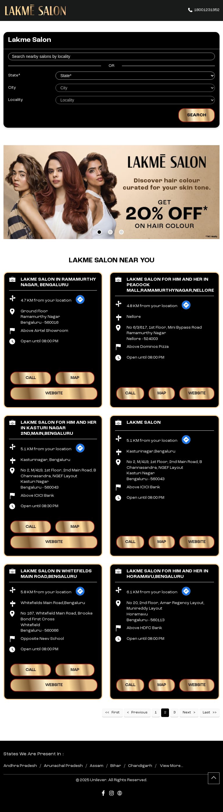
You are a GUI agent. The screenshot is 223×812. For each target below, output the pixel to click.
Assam (96, 766)
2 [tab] (110, 232)
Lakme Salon (144, 422)
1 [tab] (99, 232)
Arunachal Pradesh (63, 766)
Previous (139, 712)
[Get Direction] (80, 303)
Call (31, 378)
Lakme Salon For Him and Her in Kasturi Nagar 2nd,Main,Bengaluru (58, 428)
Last (206, 712)
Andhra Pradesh (20, 766)
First (116, 712)
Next (187, 712)
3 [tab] (121, 232)
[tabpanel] (111, 192)
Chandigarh (140, 766)
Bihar (115, 766)
